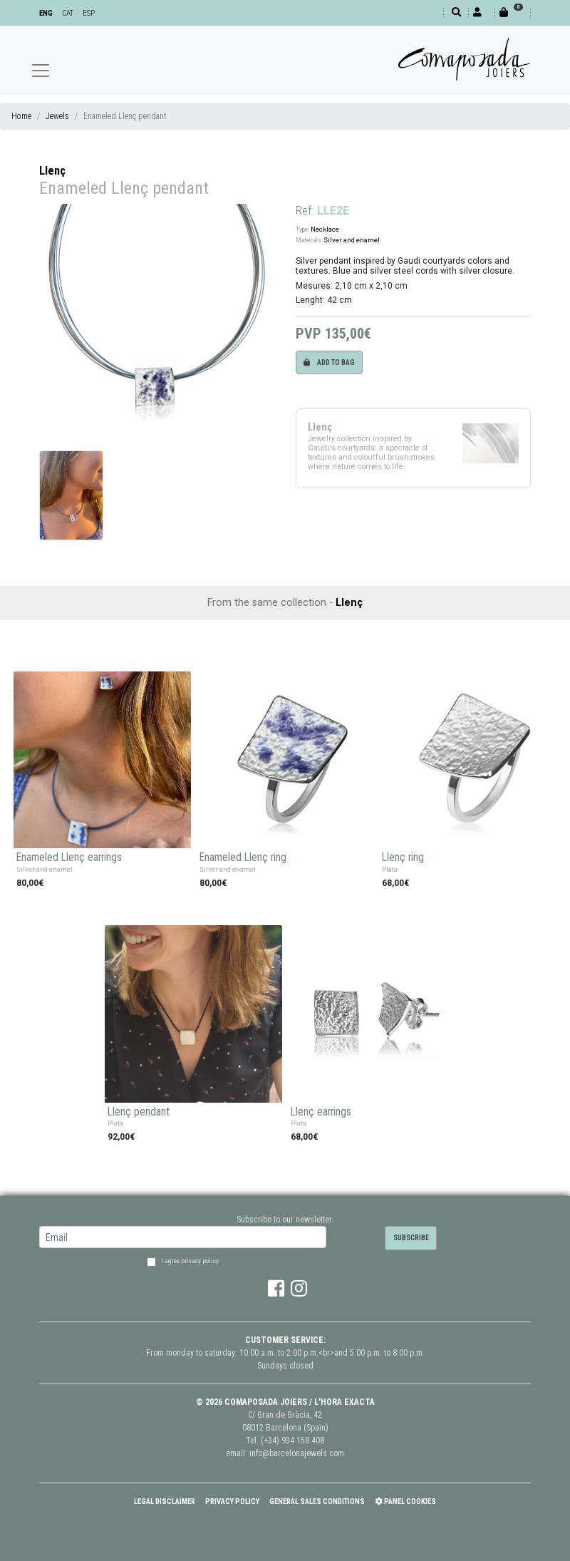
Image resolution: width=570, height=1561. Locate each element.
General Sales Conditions (317, 1501)
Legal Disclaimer (164, 1501)
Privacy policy (232, 1501)
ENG (46, 13)
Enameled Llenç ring (243, 857)
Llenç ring (403, 857)
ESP (89, 13)
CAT (67, 13)
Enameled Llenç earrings (69, 857)
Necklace (325, 229)
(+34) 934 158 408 (292, 1441)
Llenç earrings (321, 1112)
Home (21, 116)
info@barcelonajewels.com (296, 1453)
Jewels (57, 116)
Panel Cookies (405, 1501)
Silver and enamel (351, 240)
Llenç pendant (139, 1112)
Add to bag (329, 362)
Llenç (52, 170)
